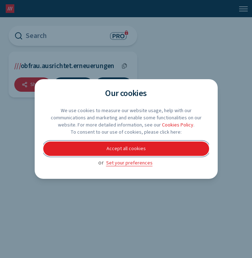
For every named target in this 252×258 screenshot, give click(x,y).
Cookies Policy (177, 125)
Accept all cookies (126, 148)
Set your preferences (129, 163)
